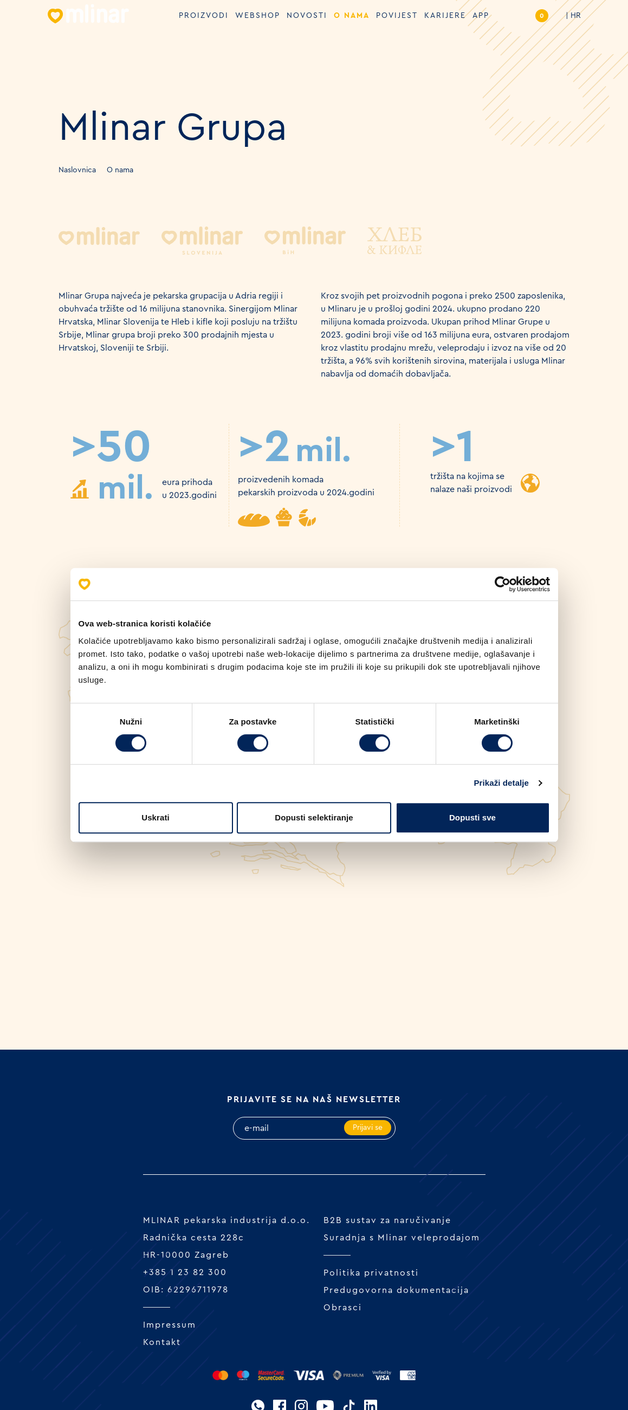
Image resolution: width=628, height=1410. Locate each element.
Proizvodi (204, 16)
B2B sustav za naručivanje (387, 1220)
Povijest (397, 16)
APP (480, 16)
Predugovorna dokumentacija (396, 1290)
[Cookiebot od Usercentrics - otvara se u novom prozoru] (502, 584)
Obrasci (342, 1307)
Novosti (307, 16)
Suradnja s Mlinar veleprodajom (401, 1237)
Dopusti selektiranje (314, 817)
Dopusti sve (472, 817)
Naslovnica (77, 170)
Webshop (257, 16)
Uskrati (155, 817)
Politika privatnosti (371, 1273)
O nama (352, 16)
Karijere (445, 16)
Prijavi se (368, 1127)
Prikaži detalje (501, 782)
